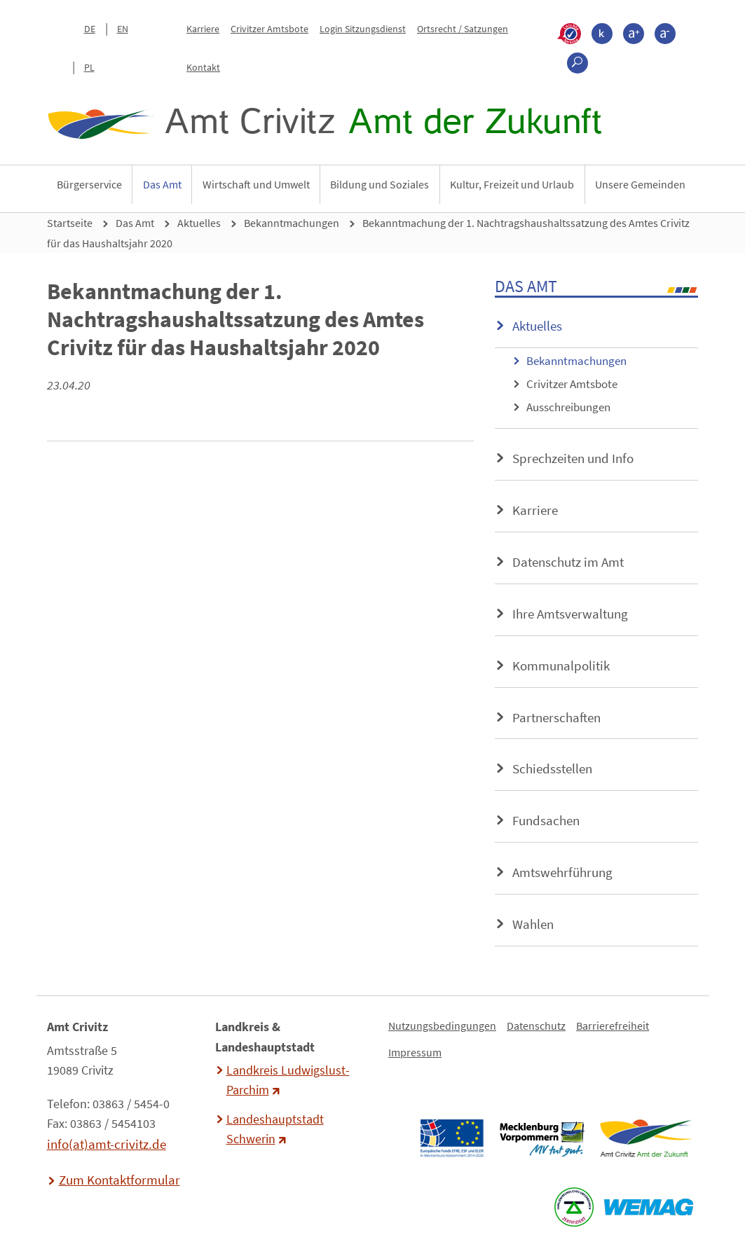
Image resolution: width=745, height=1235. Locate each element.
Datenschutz (536, 1026)
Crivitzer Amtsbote (269, 28)
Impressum (415, 1052)
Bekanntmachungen (291, 223)
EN (122, 28)
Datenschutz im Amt (568, 561)
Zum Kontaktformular (119, 1179)
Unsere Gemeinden (640, 184)
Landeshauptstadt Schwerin (275, 1129)
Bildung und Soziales (379, 184)
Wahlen (533, 924)
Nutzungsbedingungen (442, 1026)
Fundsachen (546, 820)
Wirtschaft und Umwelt (256, 184)
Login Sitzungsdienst (363, 28)
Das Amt (162, 184)
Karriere (202, 28)
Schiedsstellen (552, 768)
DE (89, 28)
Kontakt (203, 67)
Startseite (70, 223)
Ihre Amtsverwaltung (570, 613)
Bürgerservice (89, 184)
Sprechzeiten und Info (573, 458)
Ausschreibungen (568, 407)
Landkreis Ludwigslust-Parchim (288, 1080)
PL (89, 67)
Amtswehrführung (562, 872)
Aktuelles (199, 223)
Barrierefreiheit (612, 1026)
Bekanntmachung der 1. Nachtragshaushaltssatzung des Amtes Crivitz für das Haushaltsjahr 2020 (368, 232)
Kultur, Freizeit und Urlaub (512, 184)
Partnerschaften (556, 717)
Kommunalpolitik (561, 665)
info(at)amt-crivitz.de (106, 1144)
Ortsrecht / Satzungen (462, 28)
